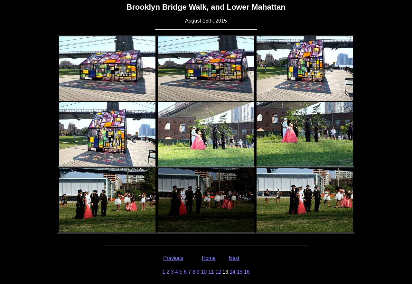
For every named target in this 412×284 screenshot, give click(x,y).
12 (218, 272)
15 (240, 272)
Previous (173, 258)
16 (247, 272)
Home (209, 258)
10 (204, 272)
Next (234, 258)
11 (211, 272)
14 (232, 272)
